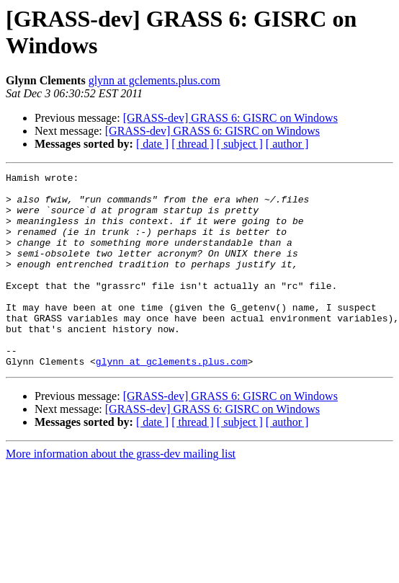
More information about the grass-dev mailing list (121, 492)
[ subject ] (240, 144)
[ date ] (152, 144)
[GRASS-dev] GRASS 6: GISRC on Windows (230, 118)
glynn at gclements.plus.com (154, 80)
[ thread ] (192, 144)
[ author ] (287, 144)
